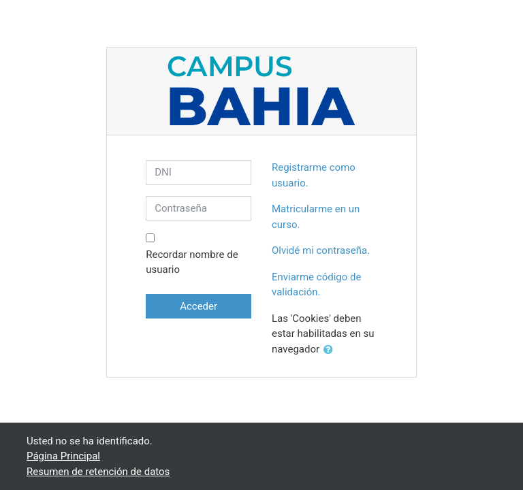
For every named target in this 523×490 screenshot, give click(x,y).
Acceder (198, 306)
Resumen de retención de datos (98, 472)
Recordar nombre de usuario (192, 262)
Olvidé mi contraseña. (321, 250)
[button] (331, 350)
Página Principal (63, 456)
